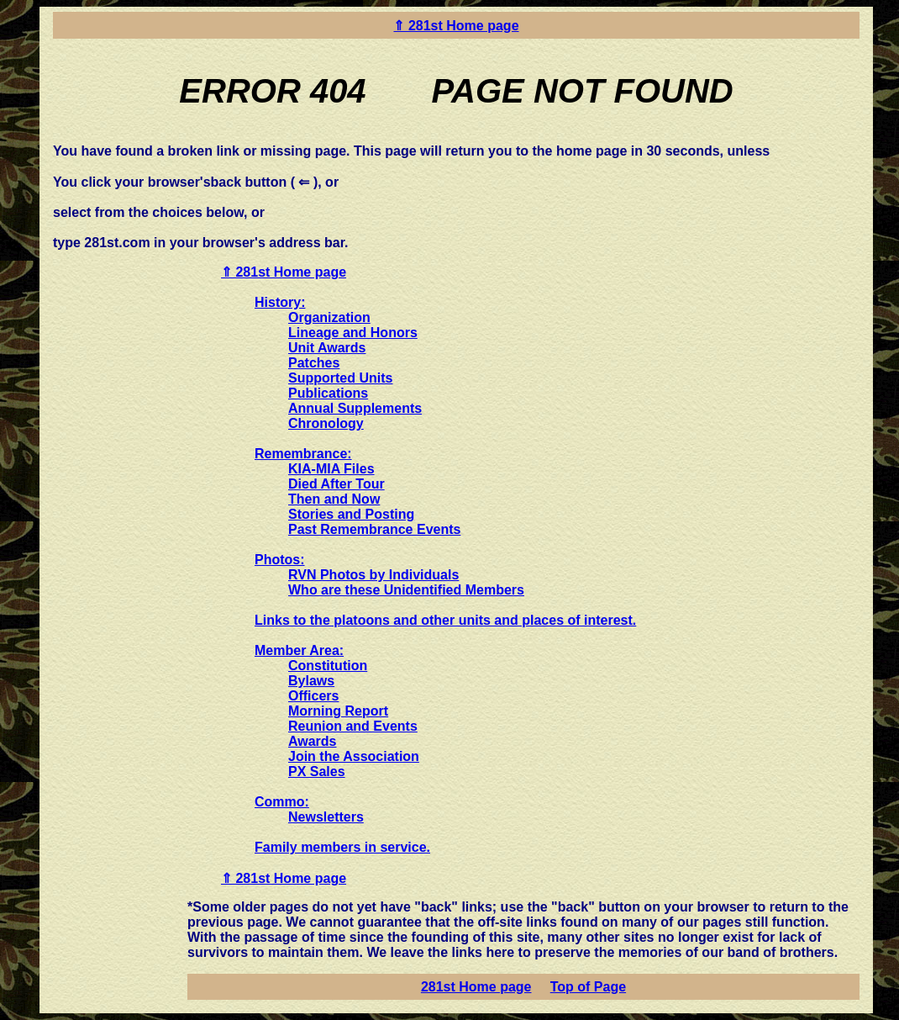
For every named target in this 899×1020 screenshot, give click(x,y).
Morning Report (338, 711)
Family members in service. (342, 847)
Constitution (327, 665)
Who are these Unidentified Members (406, 590)
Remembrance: (303, 454)
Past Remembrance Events (374, 529)
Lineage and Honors (353, 332)
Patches (313, 363)
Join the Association (353, 756)
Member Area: (299, 650)
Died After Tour (336, 484)
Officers (313, 696)
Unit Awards (326, 348)
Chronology (326, 423)
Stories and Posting (351, 514)
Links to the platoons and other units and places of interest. (445, 620)
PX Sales (316, 771)
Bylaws (311, 681)
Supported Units (340, 378)
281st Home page (476, 987)
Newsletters (326, 817)
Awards (312, 741)
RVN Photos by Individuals (373, 575)
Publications (328, 393)
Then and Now (334, 499)
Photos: (280, 559)
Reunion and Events (353, 726)
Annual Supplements (355, 408)
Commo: (282, 802)
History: (280, 302)
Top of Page (588, 987)
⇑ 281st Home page (455, 25)
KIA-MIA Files (331, 469)
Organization (329, 317)
